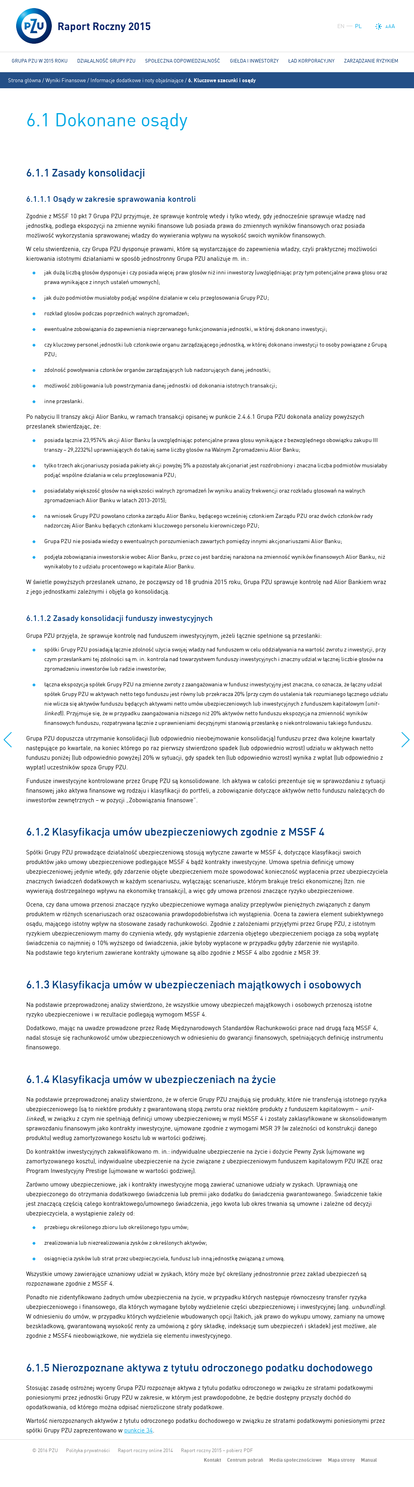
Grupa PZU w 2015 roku (40, 61)
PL (358, 26)
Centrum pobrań (245, 1460)
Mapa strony (341, 1460)
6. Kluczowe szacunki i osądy (222, 80)
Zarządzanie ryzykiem (371, 61)
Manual (369, 1460)
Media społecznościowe (295, 1460)
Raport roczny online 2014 (145, 1450)
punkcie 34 (138, 1430)
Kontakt (212, 1460)
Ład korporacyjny (311, 61)
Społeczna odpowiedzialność (182, 61)
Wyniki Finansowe (65, 80)
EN (340, 26)
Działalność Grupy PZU (106, 61)
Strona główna (24, 80)
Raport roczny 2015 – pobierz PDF (217, 1450)
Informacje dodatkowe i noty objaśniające (137, 80)
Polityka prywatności (88, 1450)
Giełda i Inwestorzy (254, 61)
